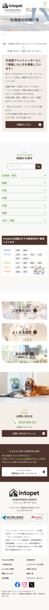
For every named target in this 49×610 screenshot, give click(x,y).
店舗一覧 (29, 573)
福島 (25, 250)
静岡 (32, 263)
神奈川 (26, 258)
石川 (17, 263)
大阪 (32, 267)
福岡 (17, 272)
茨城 (17, 254)
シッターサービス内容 (34, 564)
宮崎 (25, 272)
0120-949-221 (24, 422)
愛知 (39, 263)
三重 (17, 267)
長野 (25, 263)
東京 (17, 258)
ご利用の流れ (7, 564)
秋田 (17, 250)
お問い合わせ (31, 569)
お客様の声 (30, 560)
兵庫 (39, 267)
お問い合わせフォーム (24, 433)
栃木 (25, 254)
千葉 (39, 254)
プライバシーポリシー (34, 578)
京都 (25, 267)
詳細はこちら (24, 124)
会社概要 (5, 578)
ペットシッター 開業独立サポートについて (24, 472)
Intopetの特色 (8, 560)
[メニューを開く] (45, 4)
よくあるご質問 (8, 569)
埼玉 (32, 254)
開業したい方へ (8, 573)
